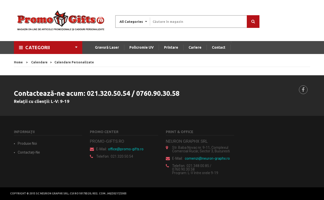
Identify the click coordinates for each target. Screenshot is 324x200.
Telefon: (102, 156)
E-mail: (101, 149)
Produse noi (27, 143)
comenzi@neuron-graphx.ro (207, 158)
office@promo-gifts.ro (126, 149)
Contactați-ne (29, 152)
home (18, 62)
